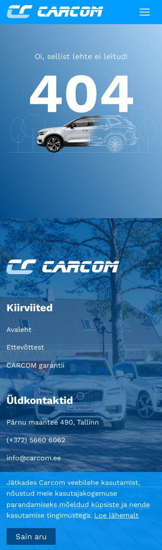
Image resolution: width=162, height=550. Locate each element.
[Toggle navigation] (144, 12)
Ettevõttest (25, 347)
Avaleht (19, 329)
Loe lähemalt (116, 515)
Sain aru (31, 536)
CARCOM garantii (35, 365)
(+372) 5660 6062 (35, 440)
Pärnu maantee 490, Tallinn (52, 422)
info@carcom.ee (33, 458)
